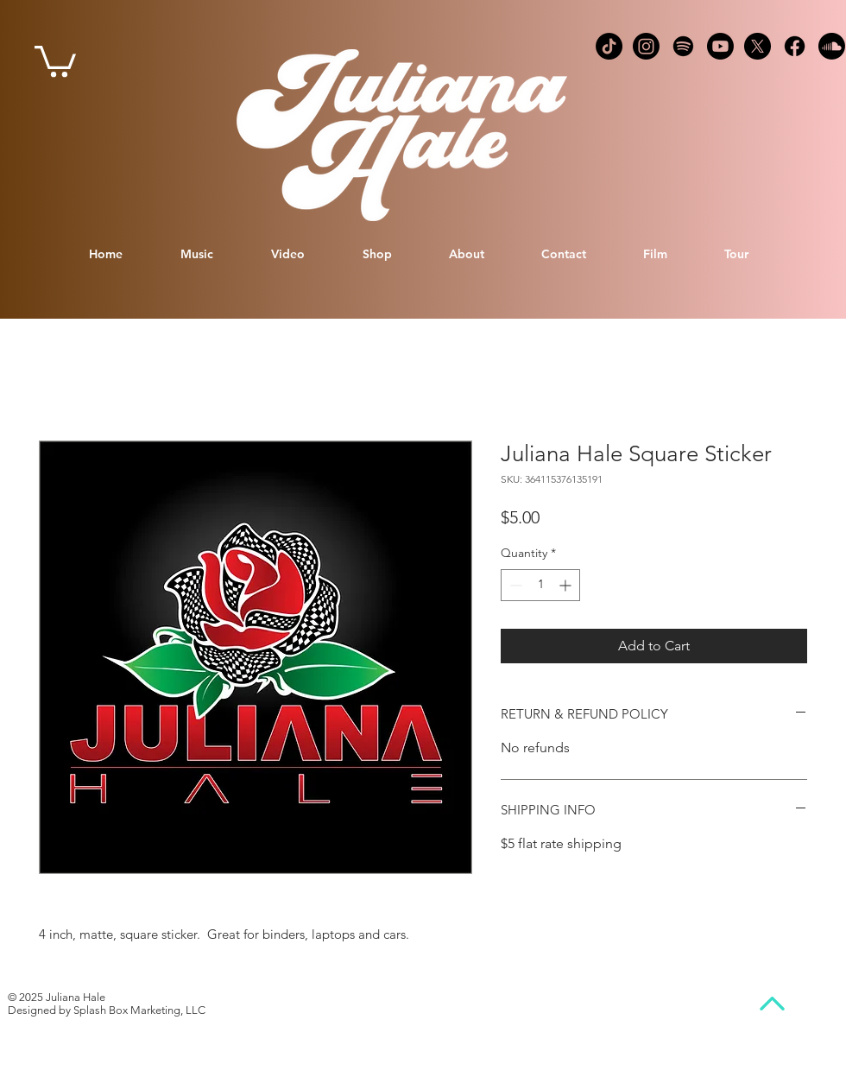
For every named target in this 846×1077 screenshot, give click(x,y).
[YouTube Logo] (720, 46)
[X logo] (757, 46)
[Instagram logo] (646, 46)
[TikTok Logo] (609, 46)
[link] (55, 59)
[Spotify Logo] (683, 46)
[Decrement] (514, 585)
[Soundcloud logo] (831, 46)
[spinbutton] (540, 585)
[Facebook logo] (794, 46)
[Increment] (567, 585)
